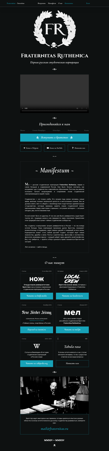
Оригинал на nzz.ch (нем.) (36, 320)
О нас (60, 3)
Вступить (42, 3)
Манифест (52, 3)
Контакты (69, 3)
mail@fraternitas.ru (54, 428)
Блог (88, 3)
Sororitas (20, 3)
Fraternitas (11, 3)
